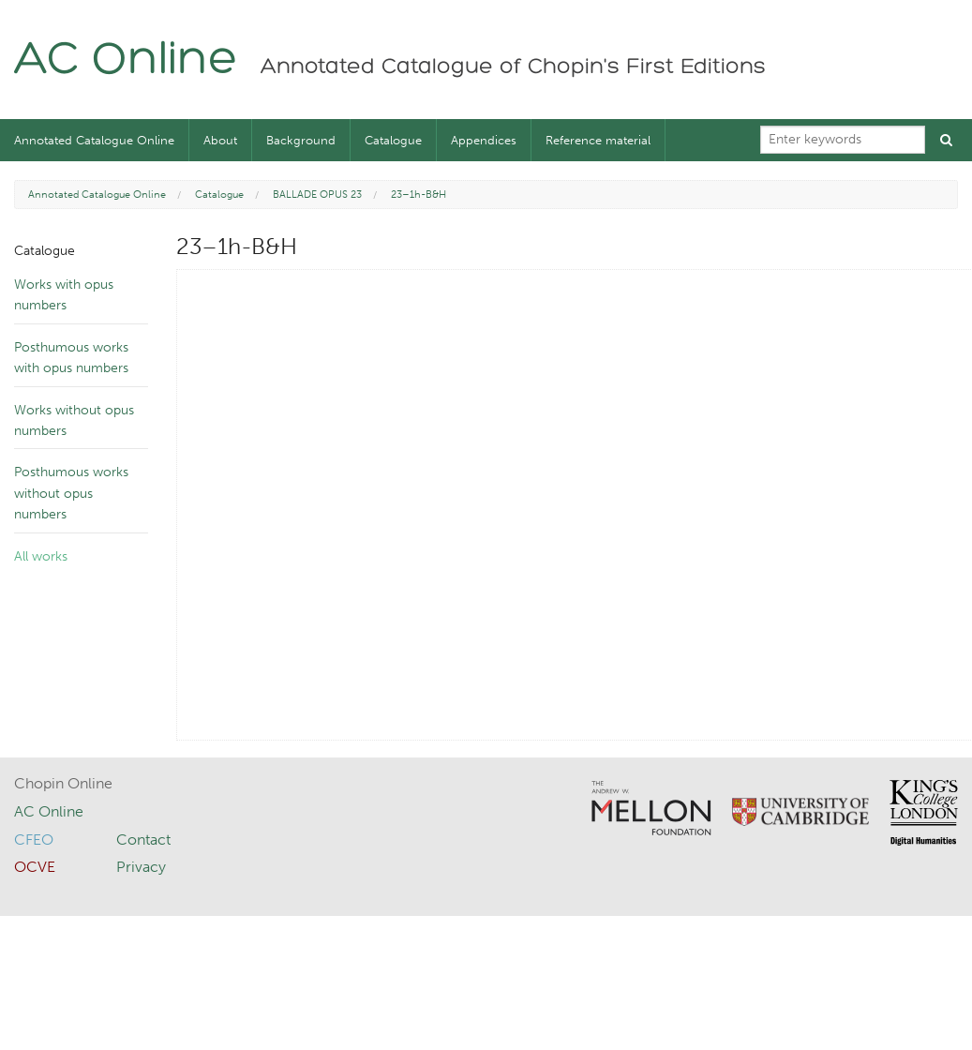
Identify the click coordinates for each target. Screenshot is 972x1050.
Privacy (141, 867)
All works (40, 556)
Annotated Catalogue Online (94, 140)
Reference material (598, 140)
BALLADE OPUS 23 (317, 194)
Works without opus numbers (74, 420)
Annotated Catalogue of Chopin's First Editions (513, 67)
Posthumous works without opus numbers (71, 493)
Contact (143, 839)
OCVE (34, 867)
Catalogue (393, 140)
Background (301, 140)
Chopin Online (63, 783)
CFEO (33, 839)
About (220, 140)
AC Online (126, 61)
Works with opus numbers (63, 295)
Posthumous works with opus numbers (71, 357)
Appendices (483, 140)
